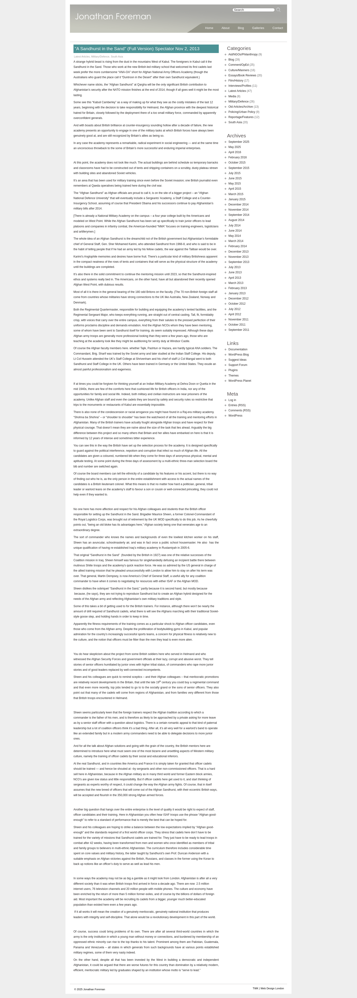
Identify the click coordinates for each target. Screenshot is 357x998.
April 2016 (234, 152)
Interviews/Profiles (239, 85)
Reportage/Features (241, 117)
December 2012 (238, 298)
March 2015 (235, 194)
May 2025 (234, 147)
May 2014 (234, 235)
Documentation (237, 349)
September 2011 (238, 329)
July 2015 (234, 173)
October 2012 (237, 303)
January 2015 (237, 199)
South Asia (117, 56)
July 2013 (234, 267)
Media (232, 96)
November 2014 (238, 209)
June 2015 (235, 178)
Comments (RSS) (239, 410)
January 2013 (237, 293)
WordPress (235, 415)
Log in (232, 400)
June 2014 (235, 230)
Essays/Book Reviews (242, 75)
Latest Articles (82, 56)
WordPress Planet (239, 380)
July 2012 (234, 309)
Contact (277, 28)
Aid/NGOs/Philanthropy (243, 54)
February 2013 (237, 288)
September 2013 (238, 262)
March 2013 (235, 283)
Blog (241, 28)
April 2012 (234, 314)
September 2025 (238, 141)
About (226, 28)
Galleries (258, 28)
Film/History (235, 80)
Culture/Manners (238, 70)
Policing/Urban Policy (241, 112)
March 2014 (235, 241)
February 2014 (237, 246)
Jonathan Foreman (113, 19)
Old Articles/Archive (240, 106)
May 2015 (234, 183)
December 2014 (238, 204)
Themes (233, 375)
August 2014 (236, 220)
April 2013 (234, 277)
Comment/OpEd (238, 64)
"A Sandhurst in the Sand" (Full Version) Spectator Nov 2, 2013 (137, 48)
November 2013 (238, 256)
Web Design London (272, 988)
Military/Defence (100, 56)
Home (209, 28)
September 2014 (238, 215)
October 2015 (237, 162)
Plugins (233, 370)
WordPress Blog (238, 354)
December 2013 (238, 251)
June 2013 (235, 272)
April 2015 (234, 188)
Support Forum (237, 365)
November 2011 (238, 319)
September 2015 (238, 168)
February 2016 (237, 157)
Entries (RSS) (237, 405)
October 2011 (237, 324)
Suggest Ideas (237, 359)
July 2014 (234, 225)
